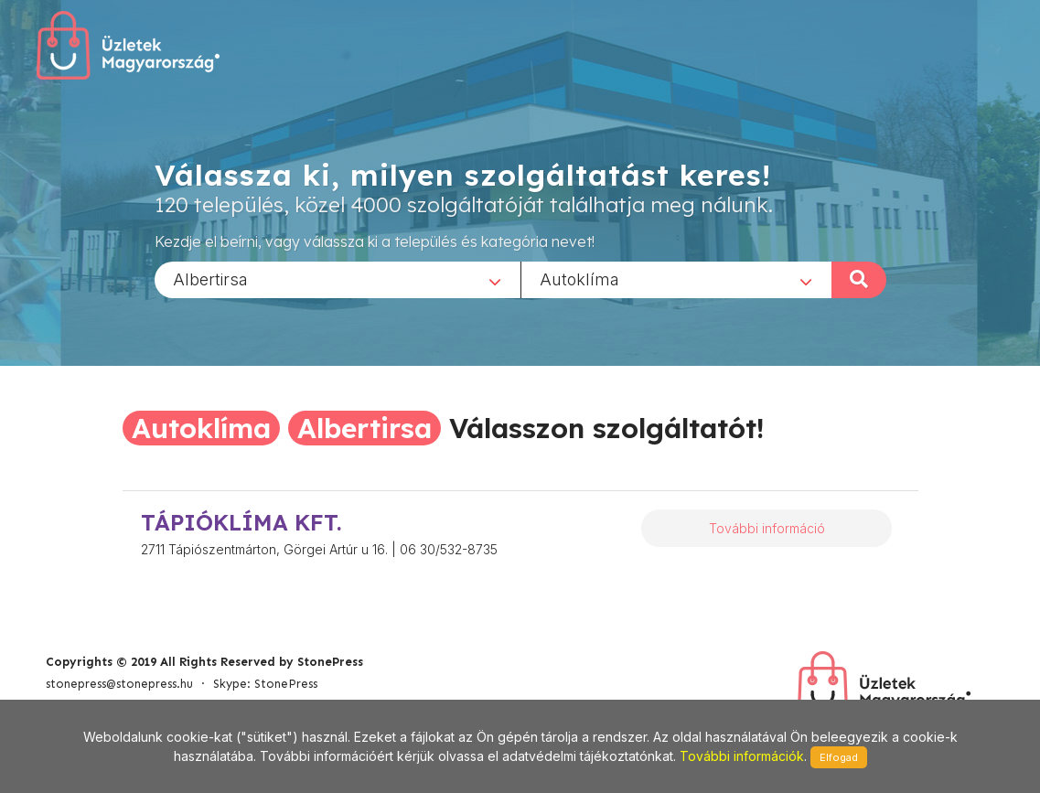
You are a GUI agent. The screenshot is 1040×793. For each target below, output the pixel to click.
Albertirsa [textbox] (210, 278)
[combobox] (337, 279)
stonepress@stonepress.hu (119, 684)
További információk (742, 756)
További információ (767, 528)
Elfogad (839, 757)
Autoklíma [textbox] (579, 278)
